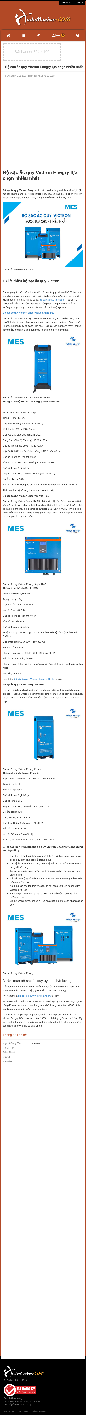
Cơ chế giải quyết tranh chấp (17, 1404)
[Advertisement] (42, 121)
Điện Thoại (9, 1052)
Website (7, 1061)
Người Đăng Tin (12, 1043)
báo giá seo (23, 1411)
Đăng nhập (65, 2)
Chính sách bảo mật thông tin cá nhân (22, 1401)
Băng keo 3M (8, 1411)
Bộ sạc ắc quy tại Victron (52, 299)
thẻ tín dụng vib (39, 1411)
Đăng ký (79, 2)
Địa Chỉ (7, 1056)
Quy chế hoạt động (13, 1398)
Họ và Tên (8, 1047)
